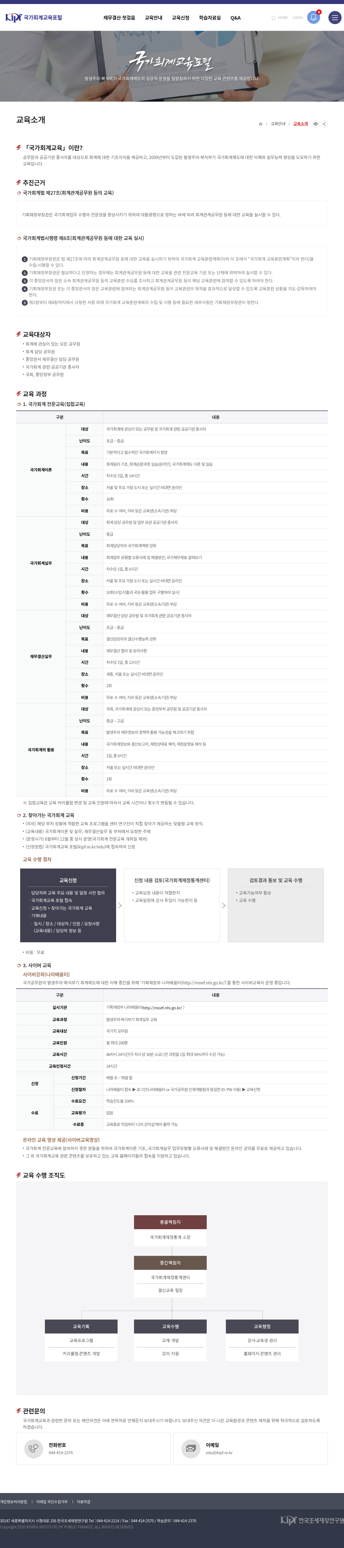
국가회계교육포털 (33, 18)
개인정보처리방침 (13, 1501)
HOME (283, 17)
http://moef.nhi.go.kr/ (163, 1007)
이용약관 (83, 1501)
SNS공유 (324, 124)
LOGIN (298, 17)
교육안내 (278, 123)
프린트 (315, 124)
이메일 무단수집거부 (52, 1501)
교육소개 (300, 123)
